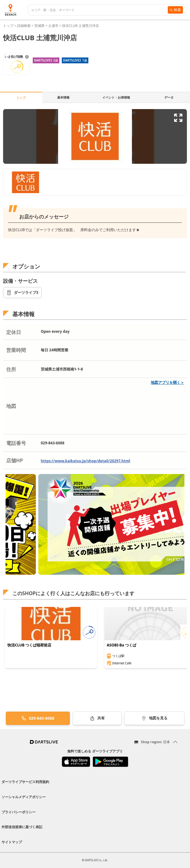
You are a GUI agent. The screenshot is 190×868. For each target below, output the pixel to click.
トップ (8, 25)
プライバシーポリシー (19, 812)
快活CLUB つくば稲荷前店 (29, 645)
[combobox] (99, 10)
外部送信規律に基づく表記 (22, 826)
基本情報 (63, 97)
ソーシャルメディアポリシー (24, 796)
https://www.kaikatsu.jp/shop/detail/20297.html (85, 461)
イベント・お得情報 (116, 97)
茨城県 (39, 25)
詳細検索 (24, 25)
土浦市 (53, 25)
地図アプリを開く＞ (167, 382)
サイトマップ (12, 842)
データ (169, 97)
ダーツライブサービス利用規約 (25, 781)
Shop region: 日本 (155, 741)
